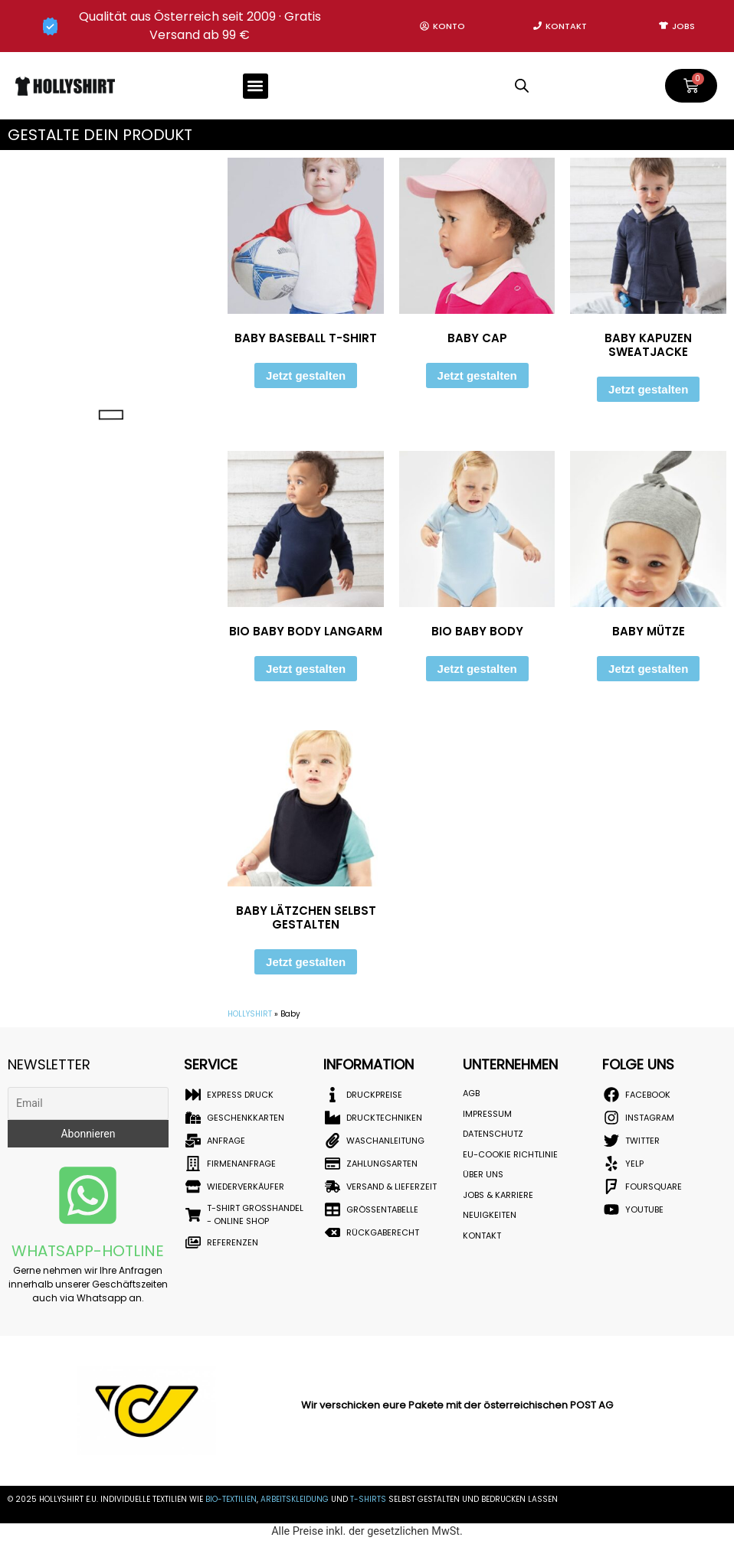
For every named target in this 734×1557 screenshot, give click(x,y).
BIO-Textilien (231, 1499)
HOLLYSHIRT (250, 1014)
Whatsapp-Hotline (87, 1251)
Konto (449, 26)
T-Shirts (368, 1499)
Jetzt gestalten (306, 375)
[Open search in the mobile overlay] (521, 86)
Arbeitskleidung (295, 1499)
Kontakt (566, 26)
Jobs (683, 26)
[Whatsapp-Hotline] (87, 1195)
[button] (255, 86)
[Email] (88, 1103)
